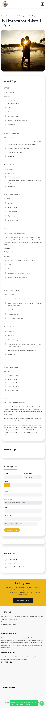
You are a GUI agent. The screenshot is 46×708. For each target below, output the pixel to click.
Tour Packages (8, 499)
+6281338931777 (13, 560)
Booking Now (23, 600)
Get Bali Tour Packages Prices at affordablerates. (24, 703)
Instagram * (7, 515)
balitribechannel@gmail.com (17, 567)
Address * (7, 491)
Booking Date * (28, 473)
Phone (6, 481)
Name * (6, 473)
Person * (6, 507)
